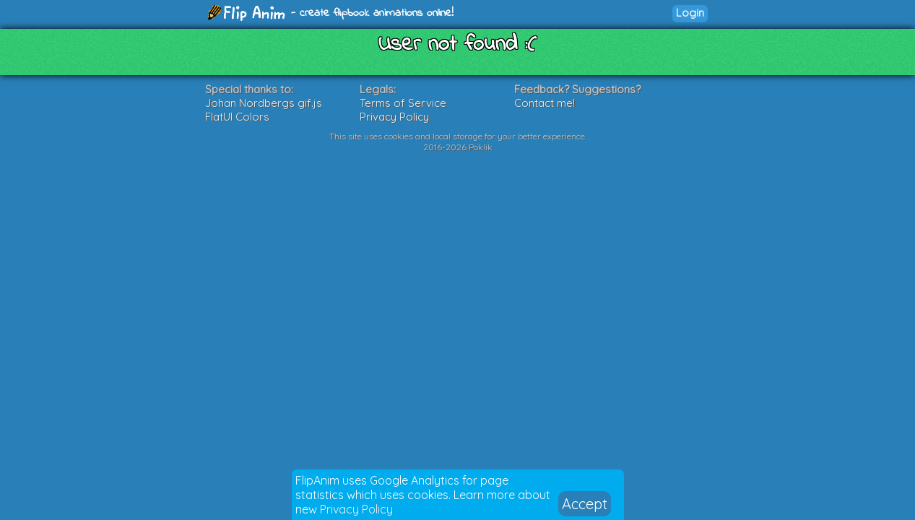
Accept (584, 504)
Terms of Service (403, 103)
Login (690, 13)
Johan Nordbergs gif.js (263, 103)
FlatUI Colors (237, 117)
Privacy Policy (356, 509)
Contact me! (544, 103)
